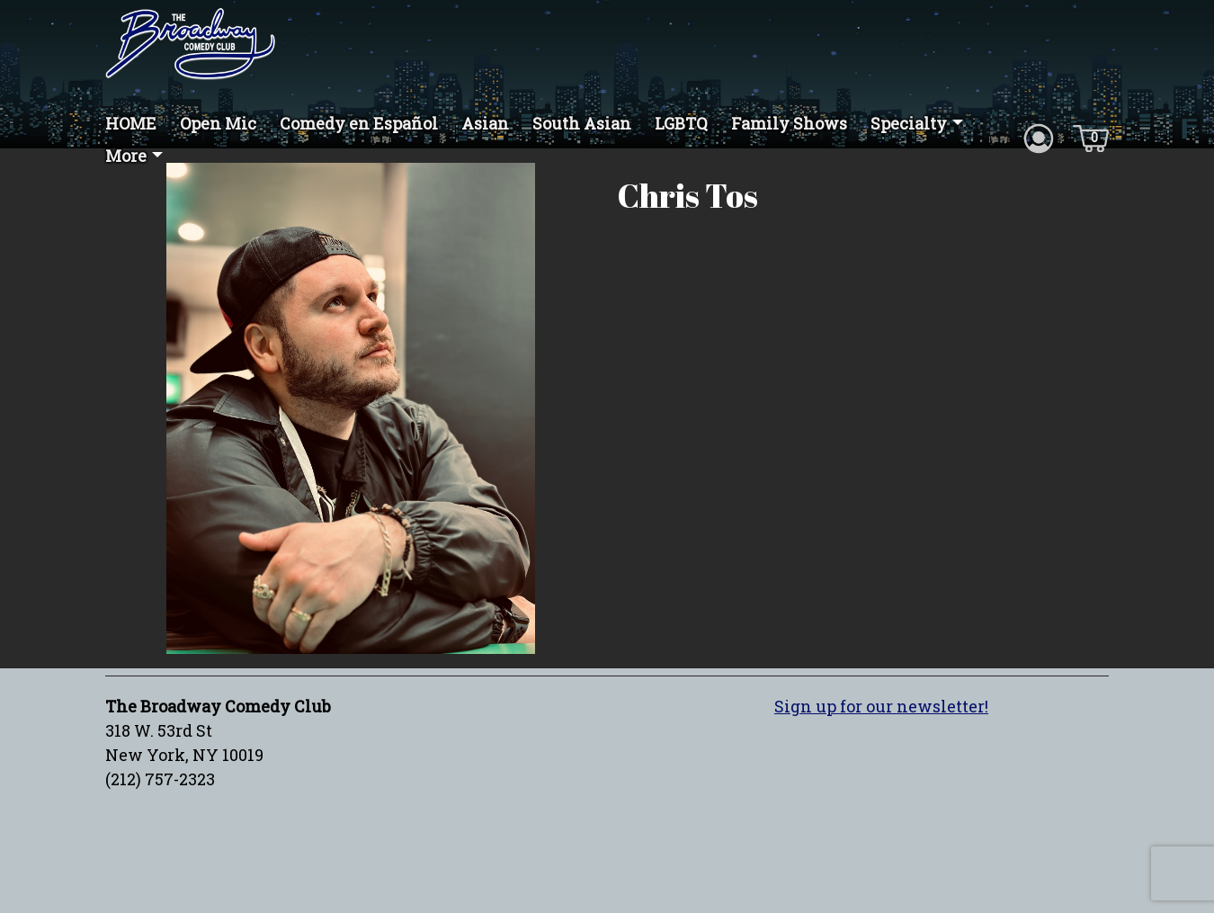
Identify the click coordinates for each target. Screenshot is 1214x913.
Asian (485, 123)
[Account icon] (1039, 137)
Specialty (908, 123)
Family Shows (789, 123)
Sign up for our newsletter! (881, 706)
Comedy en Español (359, 123)
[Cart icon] (1091, 137)
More (126, 155)
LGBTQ (681, 123)
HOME (130, 123)
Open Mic (218, 123)
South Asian (581, 123)
